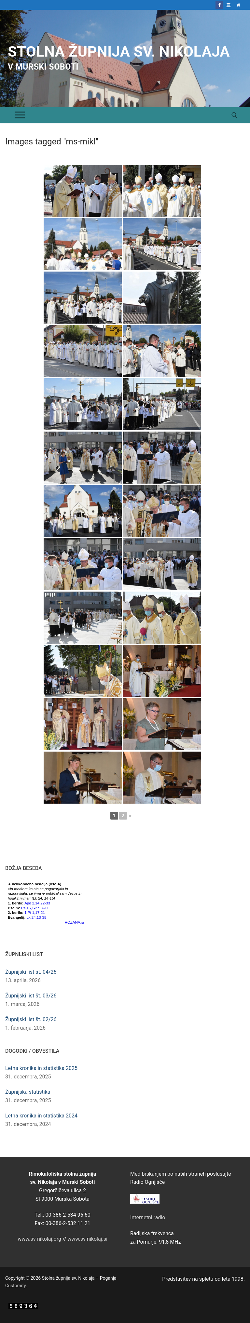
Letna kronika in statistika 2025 (41, 1068)
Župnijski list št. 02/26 (31, 1019)
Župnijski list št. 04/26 (31, 972)
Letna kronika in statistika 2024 (41, 1116)
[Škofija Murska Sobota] (228, 4)
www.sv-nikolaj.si (87, 1239)
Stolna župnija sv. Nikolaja (119, 51)
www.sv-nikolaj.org (39, 1239)
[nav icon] (20, 115)
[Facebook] (219, 4)
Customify (15, 1285)
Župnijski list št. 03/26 (31, 996)
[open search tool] (234, 115)
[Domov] (238, 4)
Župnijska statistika (27, 1092)
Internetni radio (147, 1217)
